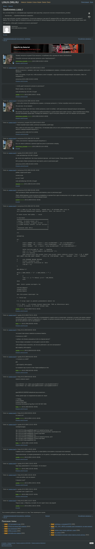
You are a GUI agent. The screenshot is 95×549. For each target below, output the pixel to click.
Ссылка (5, 34)
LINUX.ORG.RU (10, 2)
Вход (91, 2)
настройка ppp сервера (14, 533)
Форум (39, 2)
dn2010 (18, 199)
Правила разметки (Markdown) (38, 543)
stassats (18, 184)
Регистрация (85, 2)
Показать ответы (20, 134)
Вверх (91, 543)
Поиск (48, 2)
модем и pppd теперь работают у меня (65, 530)
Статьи (34, 2)
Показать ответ (19, 63)
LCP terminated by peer (14, 524)
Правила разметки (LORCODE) (23, 543)
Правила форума (11, 543)
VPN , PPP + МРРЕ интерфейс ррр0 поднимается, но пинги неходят (73, 526)
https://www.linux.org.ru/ (6, 545)
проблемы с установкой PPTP (63, 524)
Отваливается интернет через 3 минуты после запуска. (70, 534)
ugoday (18, 94)
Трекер (44, 2)
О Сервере (4, 543)
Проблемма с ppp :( (13, 9)
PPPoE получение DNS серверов (17, 526)
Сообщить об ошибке (6, 544)
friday (17, 323)
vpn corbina (58, 532)
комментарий (12, 67)
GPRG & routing (12, 531)
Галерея (29, 2)
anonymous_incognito (21, 61)
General (11, 6)
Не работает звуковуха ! (84, 39)
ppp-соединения (12, 528)
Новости (23, 2)
